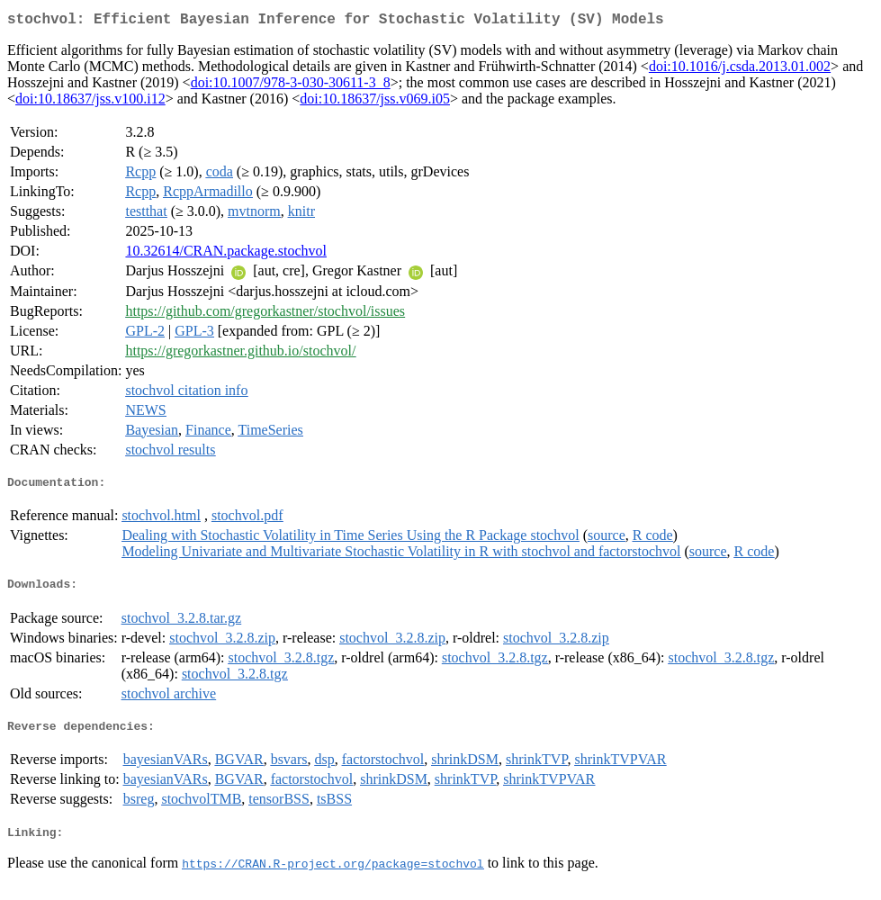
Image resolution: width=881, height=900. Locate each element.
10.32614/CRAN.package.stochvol (226, 254)
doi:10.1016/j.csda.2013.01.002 (740, 69)
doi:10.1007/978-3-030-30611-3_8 (291, 86)
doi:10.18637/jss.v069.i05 (375, 102)
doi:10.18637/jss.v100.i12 (90, 102)
